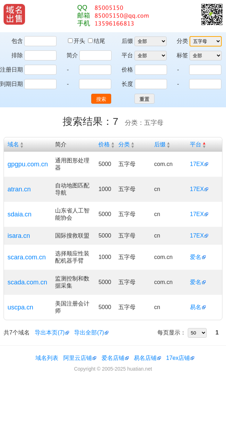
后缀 (127, 41)
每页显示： (171, 332)
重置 (144, 99)
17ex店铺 (178, 358)
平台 (127, 55)
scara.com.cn (27, 257)
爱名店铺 (113, 358)
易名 (195, 307)
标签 (182, 55)
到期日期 (11, 84)
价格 (127, 70)
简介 (72, 55)
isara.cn (19, 235)
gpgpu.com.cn (28, 164)
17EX (197, 164)
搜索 (101, 99)
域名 (13, 144)
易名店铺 (145, 358)
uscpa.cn (20, 307)
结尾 (96, 41)
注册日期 (11, 70)
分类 (182, 41)
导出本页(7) (50, 332)
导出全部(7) (89, 332)
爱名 (195, 257)
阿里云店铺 (77, 358)
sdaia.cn (19, 214)
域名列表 (46, 358)
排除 (17, 55)
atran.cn (19, 189)
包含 (17, 41)
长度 (127, 84)
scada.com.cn (27, 282)
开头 (77, 41)
